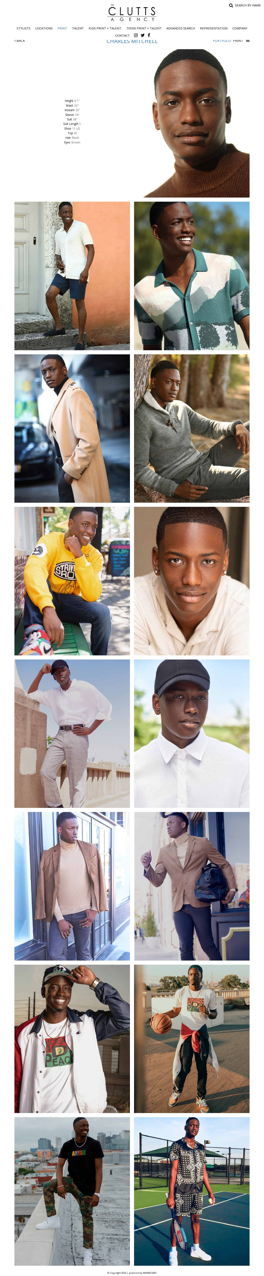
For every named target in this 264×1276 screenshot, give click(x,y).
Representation (213, 28)
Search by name (248, 5)
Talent (78, 28)
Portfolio (222, 40)
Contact (122, 35)
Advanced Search (180, 28)
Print (62, 28)
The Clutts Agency (132, 12)
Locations (44, 28)
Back (19, 40)
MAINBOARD (150, 1272)
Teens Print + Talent (143, 28)
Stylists (23, 28)
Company (240, 28)
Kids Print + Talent (105, 28)
